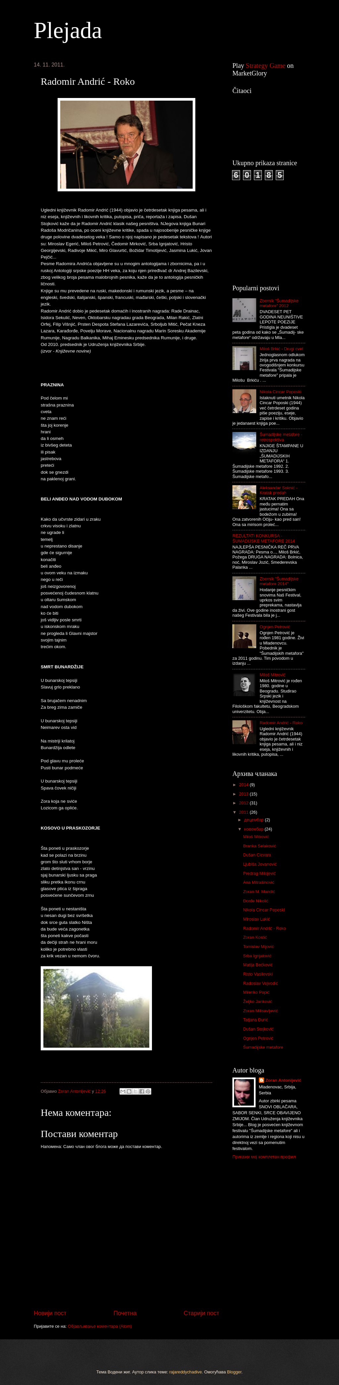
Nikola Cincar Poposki (280, 391)
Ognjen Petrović (275, 626)
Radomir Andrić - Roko (281, 722)
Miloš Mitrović (272, 674)
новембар (254, 829)
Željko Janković (257, 1001)
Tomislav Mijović (258, 946)
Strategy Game (265, 65)
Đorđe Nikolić (255, 900)
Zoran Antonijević (283, 1080)
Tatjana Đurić (255, 1019)
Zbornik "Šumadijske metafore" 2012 (279, 303)
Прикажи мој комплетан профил (264, 1156)
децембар (254, 819)
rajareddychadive (186, 1371)
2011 (244, 812)
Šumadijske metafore (263, 1047)
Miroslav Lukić (256, 919)
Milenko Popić (256, 992)
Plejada (68, 30)
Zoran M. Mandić (259, 891)
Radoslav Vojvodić (260, 983)
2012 (244, 802)
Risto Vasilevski (257, 974)
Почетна (125, 1313)
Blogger (234, 1371)
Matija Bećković (257, 964)
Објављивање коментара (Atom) (100, 1326)
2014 (244, 784)
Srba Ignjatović (257, 955)
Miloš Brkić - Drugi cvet (281, 348)
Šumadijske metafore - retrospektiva (281, 437)
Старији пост (201, 1313)
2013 (244, 793)
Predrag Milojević (259, 873)
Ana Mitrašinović (258, 882)
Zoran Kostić (255, 937)
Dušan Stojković (258, 1029)
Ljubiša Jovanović (260, 864)
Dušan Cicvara (257, 854)
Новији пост (50, 1313)
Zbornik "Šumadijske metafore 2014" (279, 581)
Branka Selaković (259, 845)
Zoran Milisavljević (260, 1010)
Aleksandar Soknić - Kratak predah (279, 490)
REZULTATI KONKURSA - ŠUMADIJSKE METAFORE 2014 (263, 538)
